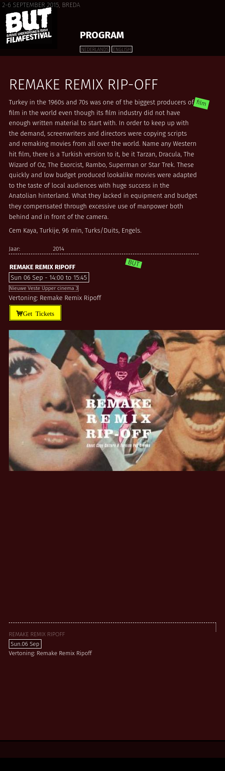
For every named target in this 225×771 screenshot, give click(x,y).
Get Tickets (38, 313)
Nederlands (95, 49)
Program (102, 35)
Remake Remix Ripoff (42, 267)
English (122, 49)
